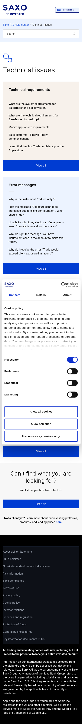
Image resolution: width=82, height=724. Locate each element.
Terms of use (11, 588)
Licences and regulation (18, 617)
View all (41, 165)
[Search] (41, 33)
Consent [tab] (14, 294)
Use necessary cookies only (41, 436)
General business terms (17, 631)
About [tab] (67, 294)
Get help (41, 504)
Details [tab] (41, 294)
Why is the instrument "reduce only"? (32, 199)
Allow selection (41, 423)
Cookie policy (11, 602)
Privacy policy (11, 595)
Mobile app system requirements (29, 127)
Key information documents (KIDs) (24, 639)
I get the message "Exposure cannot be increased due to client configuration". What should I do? (36, 210)
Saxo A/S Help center (16, 24)
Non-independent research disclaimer (26, 566)
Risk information (13, 573)
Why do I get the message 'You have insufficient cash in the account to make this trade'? (36, 237)
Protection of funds (15, 624)
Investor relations (13, 609)
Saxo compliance (13, 580)
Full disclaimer (12, 558)
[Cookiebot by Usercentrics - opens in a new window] (61, 284)
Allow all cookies (41, 411)
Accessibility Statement (17, 551)
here (59, 522)
